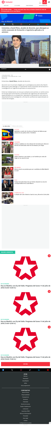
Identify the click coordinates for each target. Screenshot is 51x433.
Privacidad (25, 415)
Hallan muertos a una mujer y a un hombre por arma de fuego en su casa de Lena (7, 160)
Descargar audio (46, 65)
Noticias (6, 5)
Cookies (25, 420)
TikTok (28, 24)
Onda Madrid (29, 5)
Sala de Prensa (25, 392)
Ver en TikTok (30, 370)
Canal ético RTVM (26, 411)
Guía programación (25, 385)
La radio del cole (19, 192)
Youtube (47, 24)
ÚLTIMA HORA (7, 9)
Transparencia (25, 397)
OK (25, 69)
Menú (49, 2)
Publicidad (25, 401)
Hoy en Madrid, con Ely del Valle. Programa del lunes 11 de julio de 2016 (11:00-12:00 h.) (25, 304)
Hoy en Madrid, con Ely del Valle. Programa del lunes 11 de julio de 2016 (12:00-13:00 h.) (25, 268)
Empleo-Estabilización (25, 406)
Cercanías (17, 142)
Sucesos (16, 129)
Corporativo (25, 390)
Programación (43, 5)
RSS (49, 65)
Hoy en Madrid (5, 283)
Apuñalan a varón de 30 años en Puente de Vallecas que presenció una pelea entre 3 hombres (7, 134)
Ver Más (25, 364)
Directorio (25, 399)
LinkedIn (38, 24)
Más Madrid (17, 167)
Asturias (16, 154)
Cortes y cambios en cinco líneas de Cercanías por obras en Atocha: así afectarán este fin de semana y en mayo (7, 147)
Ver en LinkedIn (39, 370)
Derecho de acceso (25, 404)
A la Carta (17, 5)
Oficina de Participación (25, 413)
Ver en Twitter (12, 370)
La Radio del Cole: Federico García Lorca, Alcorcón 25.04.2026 (7, 198)
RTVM (25, 374)
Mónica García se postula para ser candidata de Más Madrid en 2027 (7, 172)
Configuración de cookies (25, 422)
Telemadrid (25, 378)
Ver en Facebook (3, 370)
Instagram (21, 24)
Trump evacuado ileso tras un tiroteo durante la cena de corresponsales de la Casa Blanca (7, 185)
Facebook (3, 24)
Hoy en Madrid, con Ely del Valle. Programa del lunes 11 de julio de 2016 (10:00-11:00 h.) (25, 339)
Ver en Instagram (21, 370)
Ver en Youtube (47, 370)
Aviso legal (25, 418)
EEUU (15, 180)
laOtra (25, 383)
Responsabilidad (25, 394)
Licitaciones (25, 408)
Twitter (11, 24)
